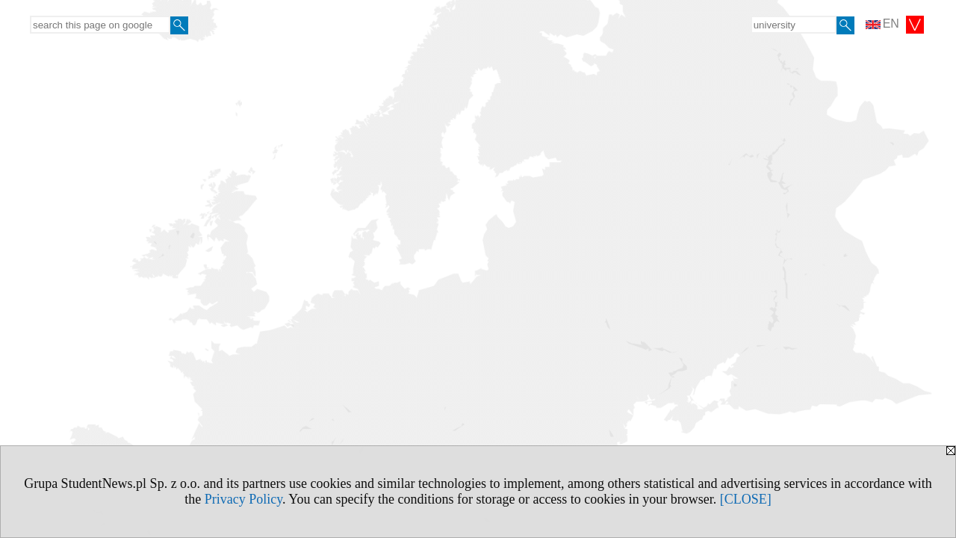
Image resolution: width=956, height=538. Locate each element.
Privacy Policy (243, 499)
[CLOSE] (746, 499)
